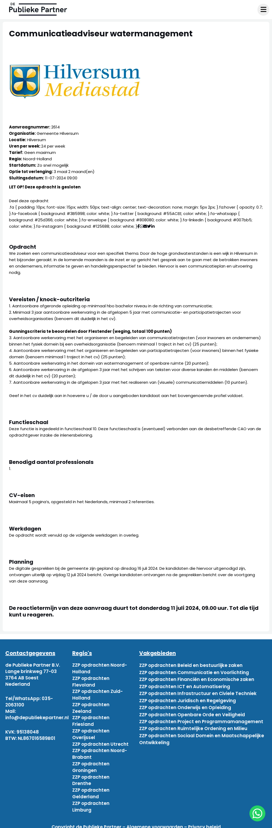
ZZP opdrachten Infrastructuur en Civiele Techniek (198, 690)
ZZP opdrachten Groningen (90, 763)
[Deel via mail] (145, 226)
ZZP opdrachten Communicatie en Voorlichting (194, 671)
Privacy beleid (204, 822)
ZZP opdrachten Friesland (90, 719)
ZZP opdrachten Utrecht (100, 741)
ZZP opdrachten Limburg (90, 802)
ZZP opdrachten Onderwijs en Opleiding (185, 703)
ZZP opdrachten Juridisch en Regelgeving (187, 697)
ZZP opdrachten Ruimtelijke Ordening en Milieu (193, 722)
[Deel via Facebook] (138, 226)
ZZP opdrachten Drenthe (90, 776)
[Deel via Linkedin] (154, 226)
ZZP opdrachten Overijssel (90, 732)
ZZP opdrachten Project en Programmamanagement (201, 716)
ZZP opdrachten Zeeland (90, 706)
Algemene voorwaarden (154, 822)
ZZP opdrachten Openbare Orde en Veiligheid (192, 709)
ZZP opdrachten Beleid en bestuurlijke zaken (191, 665)
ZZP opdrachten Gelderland (90, 789)
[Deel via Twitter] (149, 226)
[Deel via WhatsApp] (141, 226)
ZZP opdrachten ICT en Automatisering (184, 684)
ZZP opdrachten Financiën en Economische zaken (196, 678)
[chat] (257, 813)
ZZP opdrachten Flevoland (90, 681)
